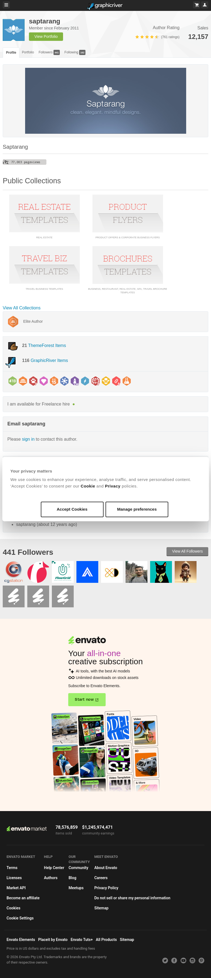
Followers (49, 52)
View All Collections (21, 308)
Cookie (88, 486)
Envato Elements (21, 939)
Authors (51, 878)
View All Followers (187, 551)
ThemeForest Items (47, 345)
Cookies (13, 908)
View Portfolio (46, 36)
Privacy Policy (106, 888)
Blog (72, 878)
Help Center (54, 868)
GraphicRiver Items (49, 360)
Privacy (112, 486)
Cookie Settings (20, 918)
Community (78, 868)
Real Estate (44, 237)
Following (74, 52)
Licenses (14, 878)
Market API (16, 888)
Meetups (76, 888)
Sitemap (101, 908)
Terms (12, 868)
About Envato (105, 868)
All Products (106, 939)
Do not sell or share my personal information (132, 898)
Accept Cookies (72, 509)
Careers (101, 878)
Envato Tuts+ (82, 939)
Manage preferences (137, 509)
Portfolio (28, 52)
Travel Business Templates (44, 289)
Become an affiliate (23, 898)
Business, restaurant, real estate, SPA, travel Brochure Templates (127, 291)
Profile (11, 52)
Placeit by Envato (53, 939)
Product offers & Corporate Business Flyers (128, 237)
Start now (84, 700)
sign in (28, 439)
